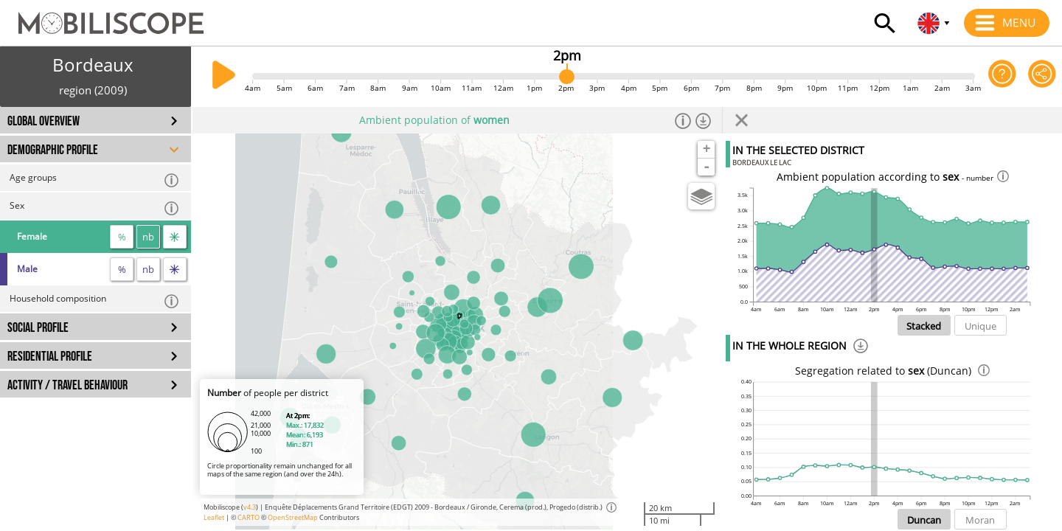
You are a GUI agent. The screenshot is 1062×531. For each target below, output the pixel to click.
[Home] (102, 16)
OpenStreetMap (293, 517)
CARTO (248, 517)
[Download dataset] (703, 120)
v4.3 (249, 507)
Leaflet (214, 517)
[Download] (860, 348)
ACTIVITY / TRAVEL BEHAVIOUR (67, 385)
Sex (95, 207)
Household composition (95, 300)
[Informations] (683, 120)
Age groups (95, 179)
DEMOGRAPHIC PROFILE (52, 150)
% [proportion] (122, 236)
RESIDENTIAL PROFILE (49, 356)
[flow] (175, 237)
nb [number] (148, 236)
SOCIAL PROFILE (38, 328)
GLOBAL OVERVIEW (43, 121)
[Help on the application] (1002, 76)
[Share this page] (1042, 76)
